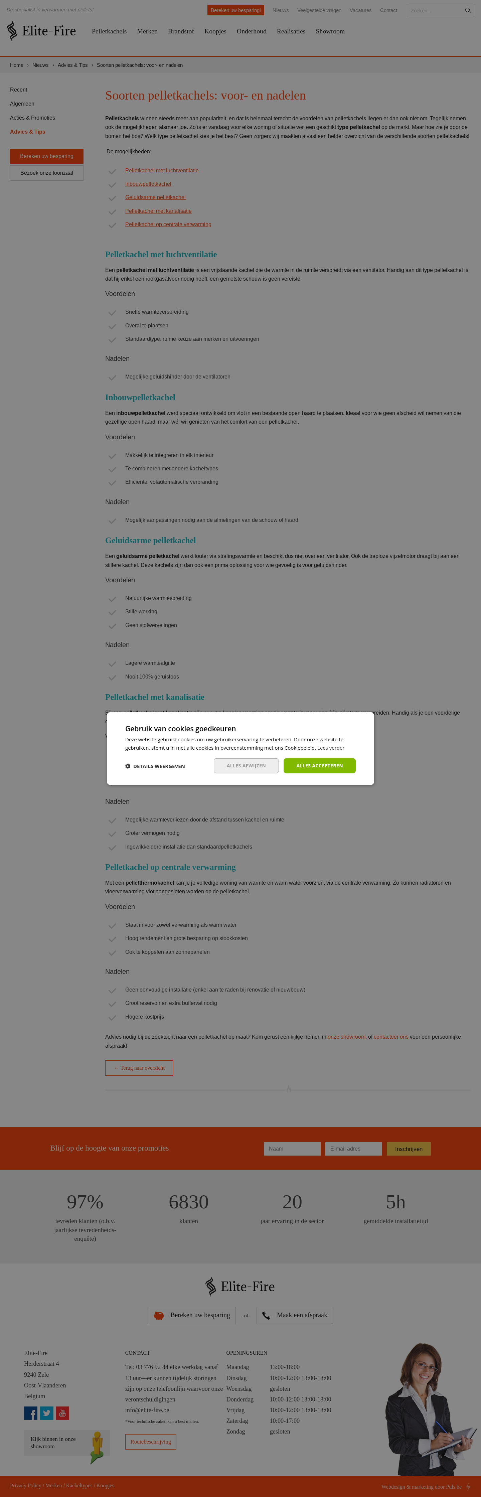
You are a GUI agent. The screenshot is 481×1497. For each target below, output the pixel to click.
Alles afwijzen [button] (246, 765)
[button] (155, 766)
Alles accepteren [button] (319, 765)
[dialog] (240, 748)
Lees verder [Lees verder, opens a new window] (331, 747)
